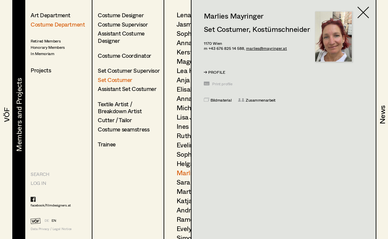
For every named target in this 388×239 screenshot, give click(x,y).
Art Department (50, 15)
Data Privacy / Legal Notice (51, 229)
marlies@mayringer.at (266, 48)
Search (40, 174)
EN (54, 220)
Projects (41, 70)
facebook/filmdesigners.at (51, 205)
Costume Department (58, 24)
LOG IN (38, 183)
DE (47, 220)
